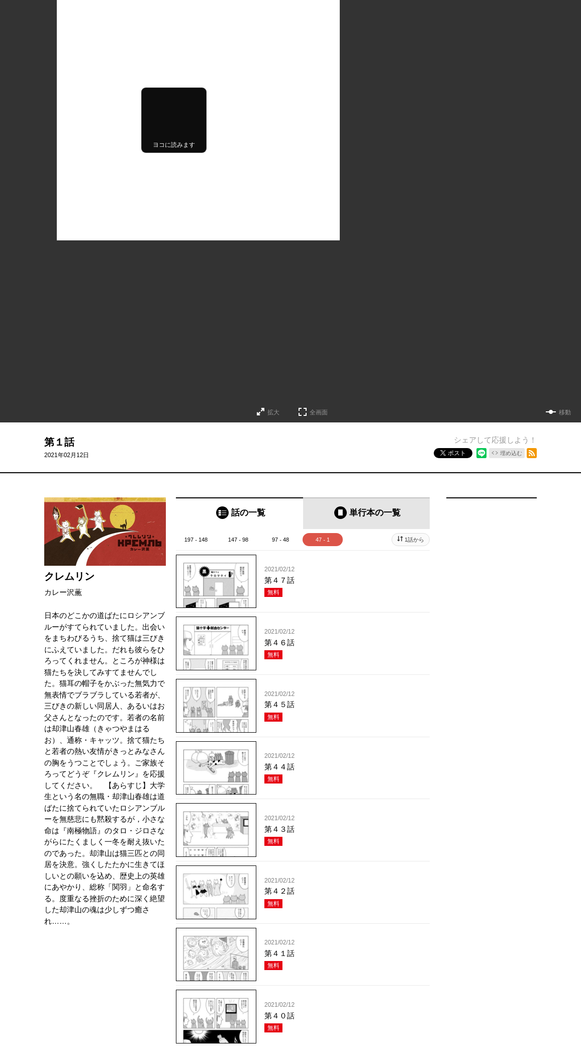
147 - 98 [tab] (238, 540)
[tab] (239, 513)
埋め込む (511, 453)
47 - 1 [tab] (323, 540)
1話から (414, 540)
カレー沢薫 (63, 592)
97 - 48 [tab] (280, 540)
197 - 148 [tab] (196, 540)
